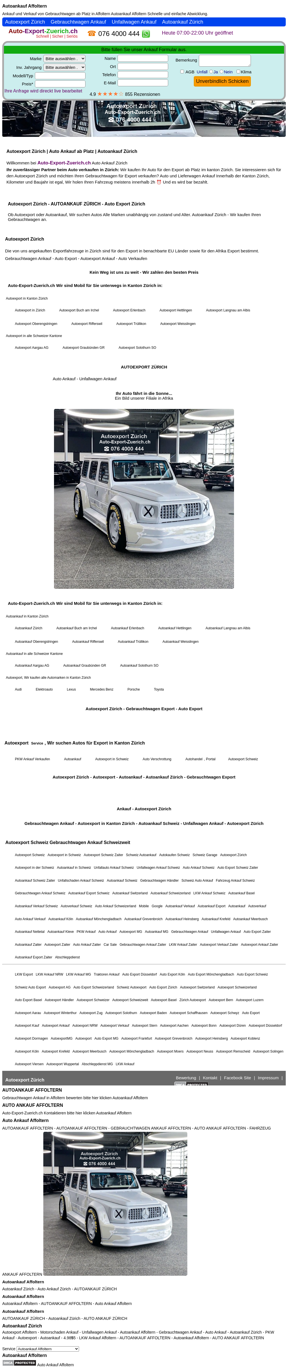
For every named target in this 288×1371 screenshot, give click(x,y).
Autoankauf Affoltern (24, 6)
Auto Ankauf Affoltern (25, 1120)
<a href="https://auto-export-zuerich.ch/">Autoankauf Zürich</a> (144, 551)
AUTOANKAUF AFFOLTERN (32, 1090)
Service (40, 1349)
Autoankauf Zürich (18, 1289)
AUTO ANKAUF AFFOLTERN (32, 1105)
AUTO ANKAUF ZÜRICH (105, 1318)
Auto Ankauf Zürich (54, 1289)
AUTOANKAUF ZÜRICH (95, 1289)
